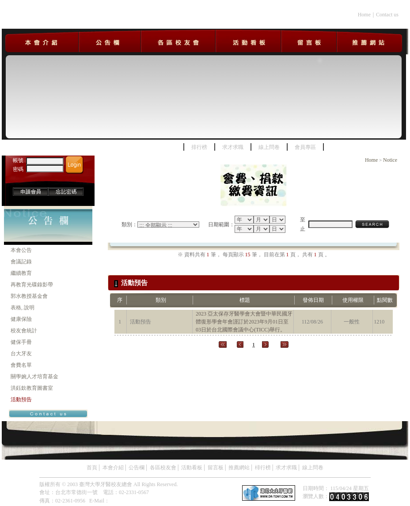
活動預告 (21, 399)
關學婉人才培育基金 (34, 376)
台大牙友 (21, 353)
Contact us (387, 14)
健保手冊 (21, 342)
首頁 (92, 467)
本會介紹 (113, 467)
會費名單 (21, 365)
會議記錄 (21, 262)
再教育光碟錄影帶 (32, 285)
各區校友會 (163, 467)
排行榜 (199, 147)
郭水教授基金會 (29, 296)
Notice (390, 160)
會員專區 (305, 147)
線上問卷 (269, 147)
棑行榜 (263, 467)
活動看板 (191, 467)
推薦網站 (239, 467)
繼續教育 (21, 273)
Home (364, 14)
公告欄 (136, 467)
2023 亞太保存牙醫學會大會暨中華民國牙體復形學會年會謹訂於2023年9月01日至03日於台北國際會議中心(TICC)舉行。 (244, 322)
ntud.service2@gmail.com (137, 501)
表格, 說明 (22, 307)
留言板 (216, 467)
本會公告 (21, 250)
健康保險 (21, 319)
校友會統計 (24, 330)
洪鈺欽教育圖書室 (32, 388)
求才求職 (232, 147)
